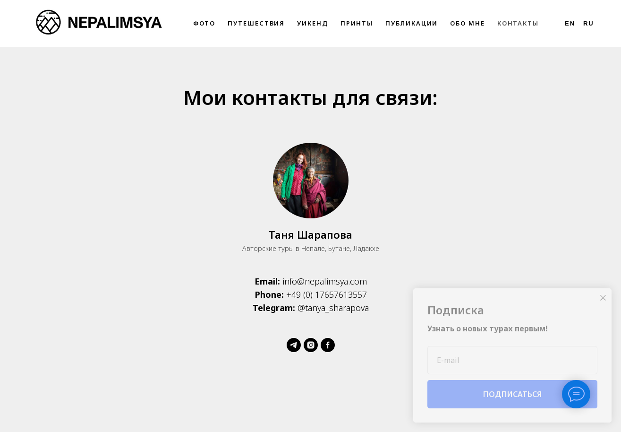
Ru (588, 23)
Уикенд (312, 23)
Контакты (518, 23)
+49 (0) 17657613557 (326, 294)
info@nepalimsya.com (324, 281)
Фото (204, 23)
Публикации (411, 23)
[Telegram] (294, 345)
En (570, 23)
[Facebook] (328, 345)
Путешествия (256, 23)
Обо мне (467, 23)
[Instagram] (311, 345)
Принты (357, 23)
